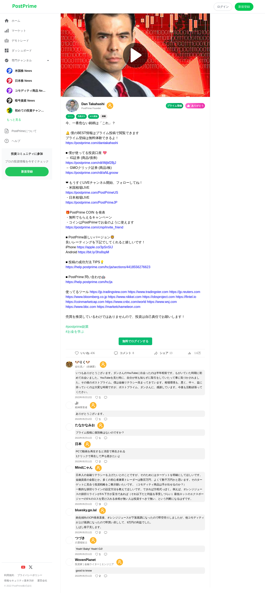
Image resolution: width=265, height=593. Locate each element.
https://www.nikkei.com (125, 297)
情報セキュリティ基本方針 (19, 580)
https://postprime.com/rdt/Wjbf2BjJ (91, 162)
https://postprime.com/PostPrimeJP (91, 202)
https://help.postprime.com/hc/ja (89, 282)
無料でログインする (135, 341)
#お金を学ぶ (75, 331)
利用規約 (9, 575)
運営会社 (42, 580)
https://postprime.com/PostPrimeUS (92, 192)
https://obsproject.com (158, 297)
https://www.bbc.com (81, 307)
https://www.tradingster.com (148, 292)
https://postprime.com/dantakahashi (92, 143)
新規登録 (27, 171)
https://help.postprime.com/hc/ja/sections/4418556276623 (108, 267)
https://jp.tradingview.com (108, 292)
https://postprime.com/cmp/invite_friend (94, 227)
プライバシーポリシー (29, 575)
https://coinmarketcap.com (85, 302)
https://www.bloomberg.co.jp (86, 297)
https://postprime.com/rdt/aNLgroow (92, 172)
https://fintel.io (186, 297)
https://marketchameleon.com (118, 307)
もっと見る (14, 119)
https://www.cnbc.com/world (125, 302)
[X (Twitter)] (31, 567)
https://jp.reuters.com (184, 292)
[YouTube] (23, 567)
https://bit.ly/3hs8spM (93, 252)
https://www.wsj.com (162, 302)
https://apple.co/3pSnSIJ (95, 247)
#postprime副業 (77, 326)
